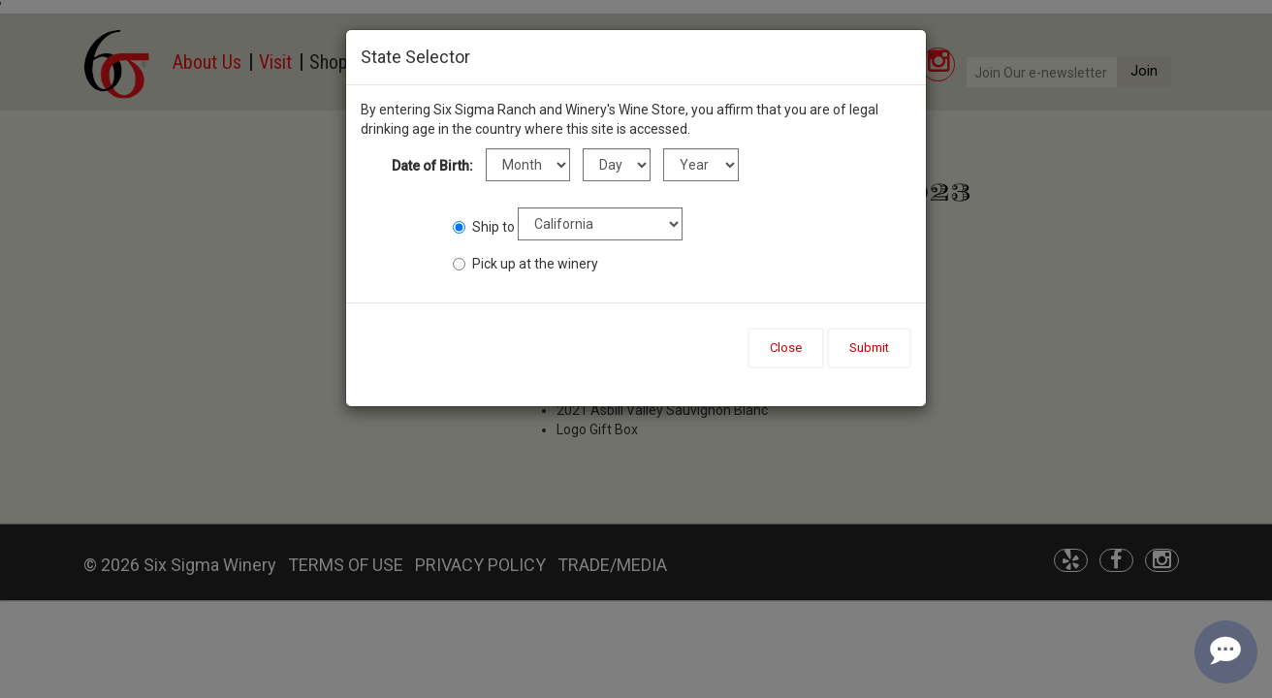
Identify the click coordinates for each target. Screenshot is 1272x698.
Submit (869, 347)
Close (786, 347)
